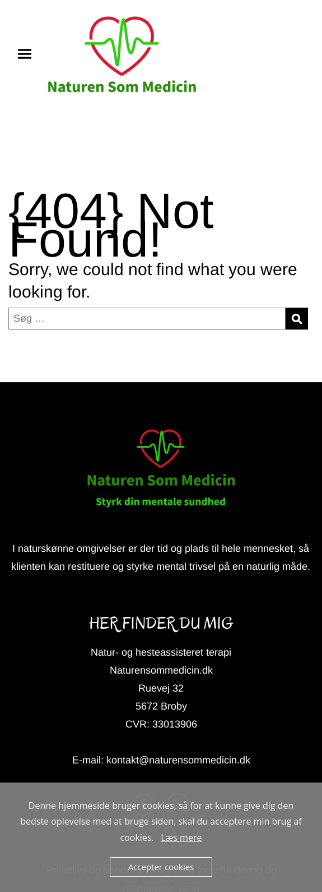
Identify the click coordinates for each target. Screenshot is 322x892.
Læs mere (181, 837)
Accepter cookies (161, 866)
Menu (28, 54)
